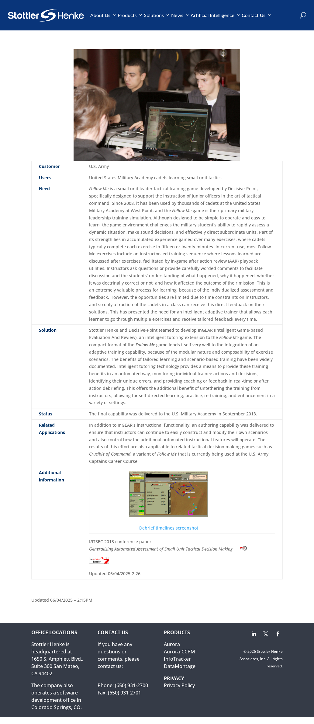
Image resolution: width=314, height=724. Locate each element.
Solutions (154, 15)
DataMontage (179, 666)
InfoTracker (177, 659)
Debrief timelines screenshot (168, 501)
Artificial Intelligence (212, 15)
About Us (100, 15)
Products (127, 15)
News (177, 15)
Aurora (172, 644)
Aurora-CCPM (179, 651)
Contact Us (253, 15)
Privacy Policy (179, 685)
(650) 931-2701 (124, 692)
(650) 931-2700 (131, 685)
